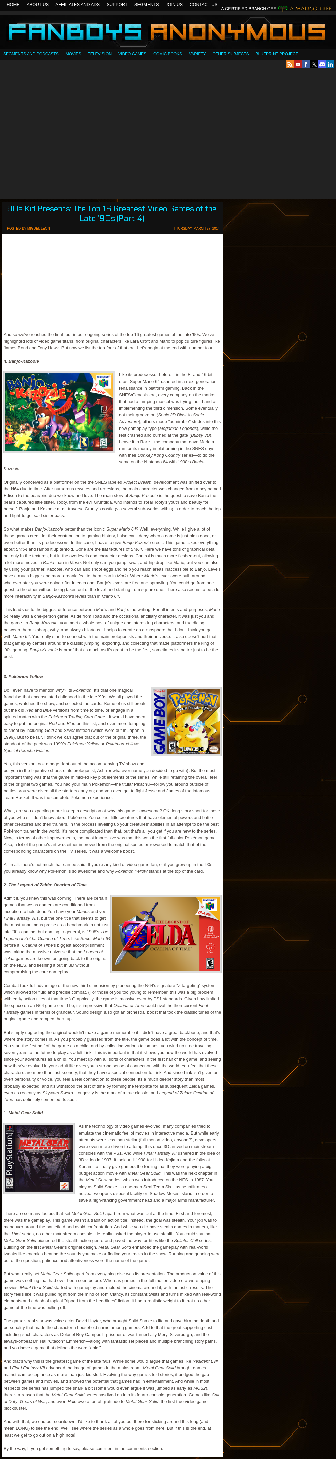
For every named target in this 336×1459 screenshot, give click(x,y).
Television (100, 54)
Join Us (174, 4)
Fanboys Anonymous (168, 33)
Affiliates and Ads (77, 4)
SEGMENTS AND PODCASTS (31, 54)
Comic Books (167, 54)
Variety (197, 54)
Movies (73, 54)
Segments (146, 4)
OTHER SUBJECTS (231, 54)
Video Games (132, 54)
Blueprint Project (277, 54)
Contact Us (203, 4)
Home (13, 4)
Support (117, 4)
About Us (38, 4)
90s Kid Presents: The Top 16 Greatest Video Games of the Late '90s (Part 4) (111, 213)
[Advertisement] (64, 133)
